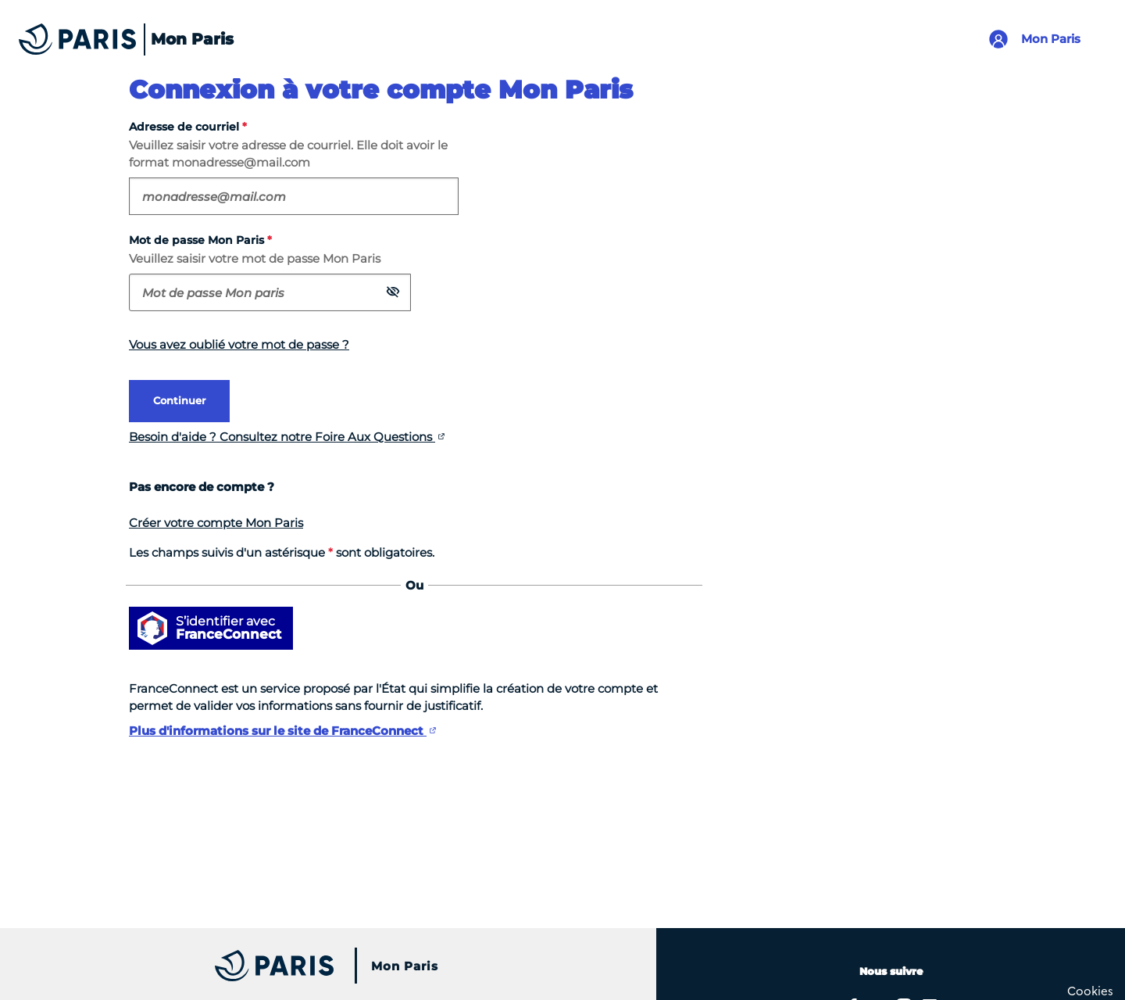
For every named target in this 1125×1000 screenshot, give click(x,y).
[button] (393, 291)
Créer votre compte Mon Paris (216, 522)
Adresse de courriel (188, 127)
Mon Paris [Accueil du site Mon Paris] (404, 966)
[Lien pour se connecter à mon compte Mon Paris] (1040, 39)
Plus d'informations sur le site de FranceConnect (278, 730)
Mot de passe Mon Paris (200, 240)
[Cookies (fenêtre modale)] (1090, 990)
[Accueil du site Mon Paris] (120, 39)
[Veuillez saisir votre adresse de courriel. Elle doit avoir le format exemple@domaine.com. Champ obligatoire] (294, 196)
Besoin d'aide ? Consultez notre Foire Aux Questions (282, 436)
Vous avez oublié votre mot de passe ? (239, 344)
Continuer (179, 400)
